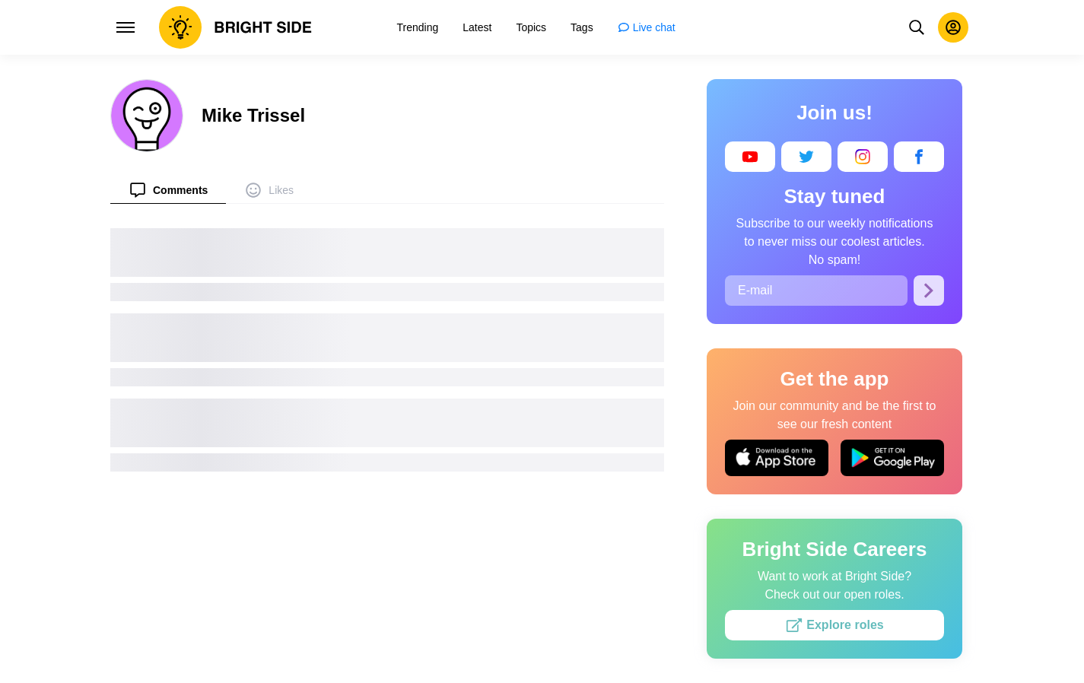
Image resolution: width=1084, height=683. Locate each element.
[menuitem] (168, 189)
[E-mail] (816, 290)
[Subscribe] (929, 290)
